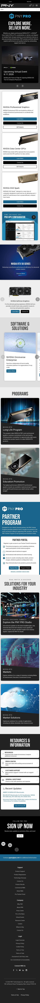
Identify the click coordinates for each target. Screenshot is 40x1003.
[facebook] (13, 970)
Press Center (20, 911)
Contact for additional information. (20, 858)
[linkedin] (23, 970)
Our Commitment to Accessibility (20, 960)
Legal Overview (20, 940)
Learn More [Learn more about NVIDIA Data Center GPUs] (20, 158)
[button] (17, 86)
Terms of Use (20, 950)
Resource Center (20, 920)
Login (10, 1)
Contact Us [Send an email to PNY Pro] (20, 118)
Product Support (20, 871)
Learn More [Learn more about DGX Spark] (20, 201)
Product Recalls (20, 884)
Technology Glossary (20, 878)
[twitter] (16, 970)
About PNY (20, 907)
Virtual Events (20, 917)
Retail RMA (20, 891)
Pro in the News (20, 914)
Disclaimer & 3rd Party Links (20, 956)
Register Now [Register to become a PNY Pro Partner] (14, 569)
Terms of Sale (20, 953)
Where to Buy (20, 927)
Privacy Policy (20, 943)
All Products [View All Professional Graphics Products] (20, 121)
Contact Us (20, 881)
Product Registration (20, 874)
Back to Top (21, 989)
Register (29, 1)
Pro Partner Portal (20, 894)
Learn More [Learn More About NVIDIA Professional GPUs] (20, 116)
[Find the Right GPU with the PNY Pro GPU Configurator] (21, 226)
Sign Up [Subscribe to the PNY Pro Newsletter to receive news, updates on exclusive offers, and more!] (20, 837)
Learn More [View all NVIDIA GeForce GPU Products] (15, 312)
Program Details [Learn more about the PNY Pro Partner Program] (25, 569)
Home (2, 9)
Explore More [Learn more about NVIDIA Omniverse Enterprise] (11, 372)
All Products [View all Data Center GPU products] (20, 166)
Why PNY (20, 904)
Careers (20, 924)
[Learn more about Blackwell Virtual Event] (20, 56)
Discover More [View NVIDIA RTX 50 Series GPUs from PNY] (12, 273)
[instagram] (26, 970)
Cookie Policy (20, 947)
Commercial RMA (20, 888)
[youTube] (20, 970)
